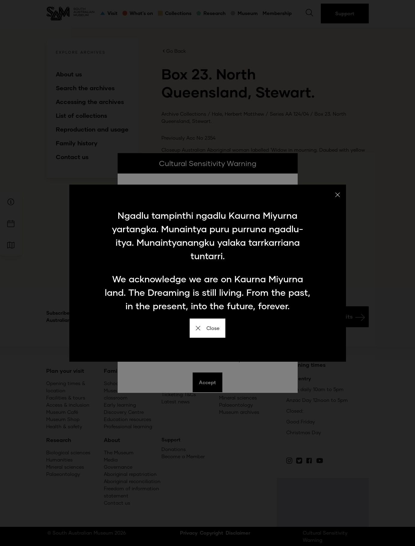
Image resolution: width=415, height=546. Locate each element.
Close (207, 328)
